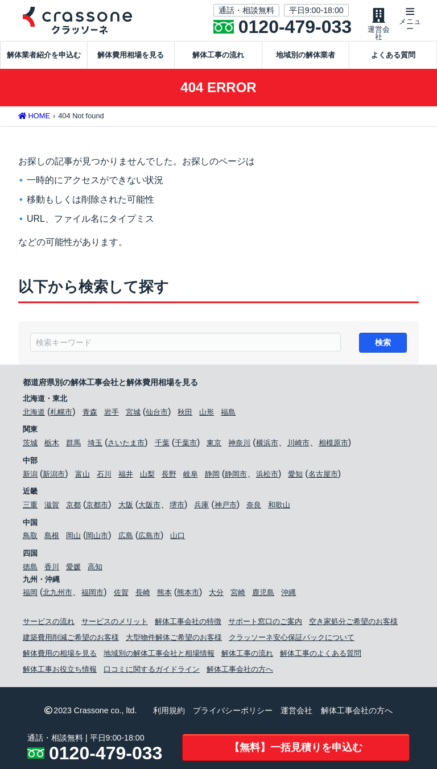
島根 (51, 538)
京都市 (97, 507)
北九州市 (57, 594)
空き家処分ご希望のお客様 (353, 623)
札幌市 (61, 414)
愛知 (295, 476)
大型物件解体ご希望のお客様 (174, 639)
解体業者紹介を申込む (44, 55)
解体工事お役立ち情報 (60, 671)
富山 (82, 476)
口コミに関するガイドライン (152, 671)
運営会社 (296, 712)
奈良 (253, 507)
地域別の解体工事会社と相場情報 (159, 655)
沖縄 (288, 594)
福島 (228, 414)
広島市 (149, 538)
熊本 (164, 594)
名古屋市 (323, 476)
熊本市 (188, 594)
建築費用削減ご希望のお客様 (71, 639)
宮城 (133, 414)
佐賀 (121, 594)
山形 (206, 414)
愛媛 (73, 569)
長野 (169, 476)
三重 (30, 507)
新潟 (30, 476)
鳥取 (30, 538)
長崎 (142, 594)
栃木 (51, 445)
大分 (216, 594)
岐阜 (190, 476)
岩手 (111, 414)
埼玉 (95, 445)
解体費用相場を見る (130, 55)
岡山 (73, 538)
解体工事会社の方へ (240, 671)
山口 (177, 538)
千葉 (162, 445)
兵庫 (201, 507)
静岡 (212, 476)
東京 (214, 445)
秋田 (185, 414)
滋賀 (51, 507)
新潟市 (54, 476)
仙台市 (157, 414)
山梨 (147, 476)
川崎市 (298, 445)
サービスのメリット (114, 623)
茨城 (30, 445)
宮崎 (237, 594)
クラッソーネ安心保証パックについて (291, 639)
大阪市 (149, 507)
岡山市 (97, 538)
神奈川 (239, 445)
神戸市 (226, 507)
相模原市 (333, 445)
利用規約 (169, 712)
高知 (95, 569)
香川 (51, 569)
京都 (73, 507)
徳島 (30, 569)
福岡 (30, 594)
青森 (90, 414)
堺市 (177, 507)
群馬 (73, 445)
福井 (125, 476)
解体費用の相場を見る (60, 655)
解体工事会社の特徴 (188, 623)
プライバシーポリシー (233, 712)
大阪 (125, 507)
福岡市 (92, 594)
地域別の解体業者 (305, 55)
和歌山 (279, 507)
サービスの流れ (49, 623)
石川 (104, 476)
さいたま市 (126, 445)
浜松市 (267, 476)
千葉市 (186, 445)
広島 (125, 538)
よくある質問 (393, 55)
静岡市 (236, 476)
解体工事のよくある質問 (320, 655)
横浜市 (267, 445)
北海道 (34, 414)
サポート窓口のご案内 (265, 623)
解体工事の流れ (218, 55)
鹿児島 (263, 594)
